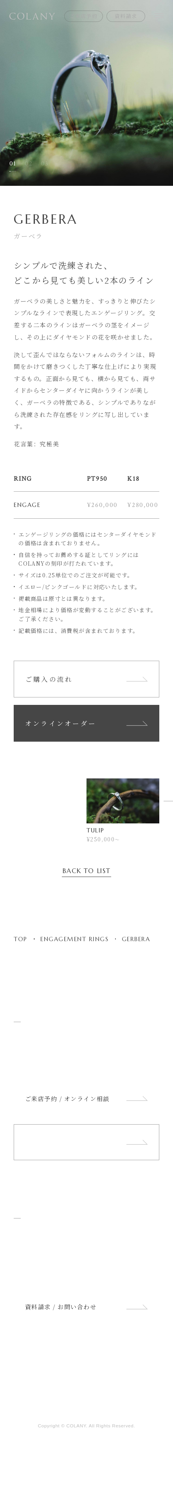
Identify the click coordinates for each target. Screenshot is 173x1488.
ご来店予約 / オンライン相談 (86, 1098)
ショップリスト (86, 1142)
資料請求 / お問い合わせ (86, 1307)
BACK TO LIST (87, 871)
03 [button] (45, 163)
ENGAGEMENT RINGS (74, 939)
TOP (20, 939)
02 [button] (28, 163)
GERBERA (136, 939)
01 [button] (12, 163)
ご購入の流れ (86, 679)
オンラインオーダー (86, 723)
